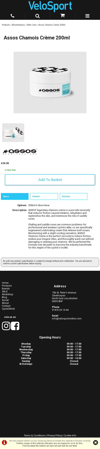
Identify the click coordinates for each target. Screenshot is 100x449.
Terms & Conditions (35, 435)
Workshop (7, 294)
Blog (4, 297)
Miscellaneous (18, 25)
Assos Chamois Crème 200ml (51, 25)
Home (5, 282)
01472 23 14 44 (60, 309)
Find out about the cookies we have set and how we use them (50, 446)
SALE (5, 291)
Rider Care (31, 25)
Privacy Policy (54, 435)
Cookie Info (70, 435)
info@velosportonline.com (66, 318)
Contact (6, 305)
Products (6, 25)
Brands (6, 288)
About (5, 303)
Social (5, 300)
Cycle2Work (8, 308)
